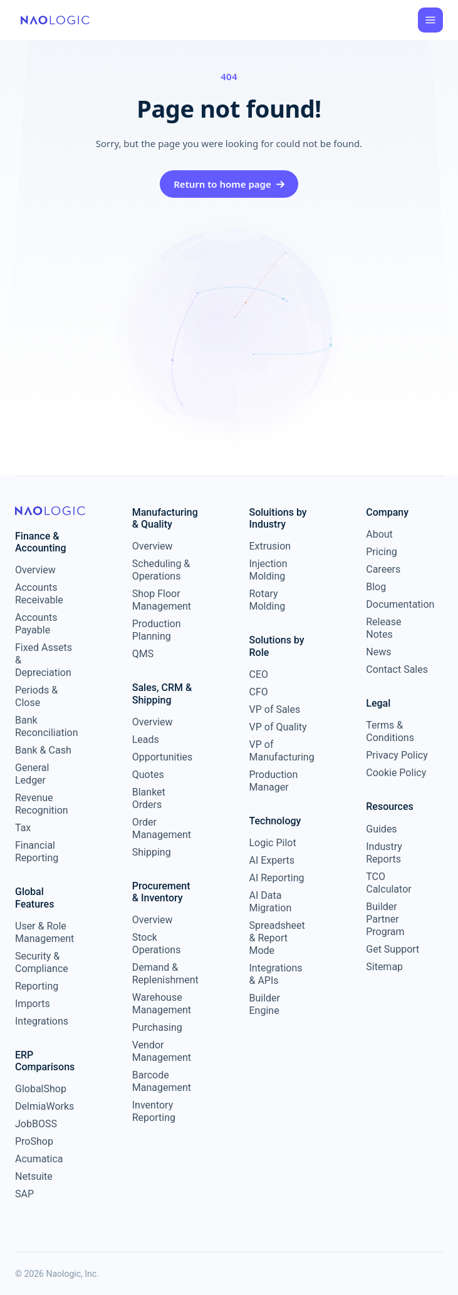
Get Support (392, 949)
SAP (24, 1194)
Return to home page (229, 184)
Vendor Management (161, 1051)
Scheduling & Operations (161, 570)
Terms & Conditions (390, 731)
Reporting (36, 986)
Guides (381, 829)
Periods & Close (36, 696)
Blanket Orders (148, 798)
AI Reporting (276, 878)
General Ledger (32, 774)
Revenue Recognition (41, 804)
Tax (23, 828)
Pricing (381, 552)
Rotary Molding (267, 600)
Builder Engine (265, 1004)
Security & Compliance (41, 962)
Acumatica (39, 1159)
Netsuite (34, 1176)
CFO (258, 692)
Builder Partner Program (385, 919)
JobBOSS (36, 1124)
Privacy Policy (397, 755)
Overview (35, 570)
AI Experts (272, 860)
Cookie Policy (396, 773)
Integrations (41, 1021)
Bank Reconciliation (46, 726)
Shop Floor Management (161, 600)
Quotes (148, 775)
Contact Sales (397, 669)
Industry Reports (384, 853)
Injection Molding (268, 570)
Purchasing (157, 1027)
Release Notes (383, 628)
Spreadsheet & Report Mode (277, 937)
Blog (376, 587)
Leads (145, 739)
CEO (259, 674)
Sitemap (384, 967)
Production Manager (273, 781)
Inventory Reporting (153, 1111)
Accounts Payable (36, 624)
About (379, 534)
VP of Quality (278, 727)
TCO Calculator (388, 883)
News (378, 652)
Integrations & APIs (276, 974)
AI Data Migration (270, 901)
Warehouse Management (161, 1003)
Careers (383, 569)
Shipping (151, 852)
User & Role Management (44, 932)
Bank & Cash (43, 750)
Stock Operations (156, 943)
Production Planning (156, 630)
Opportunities (162, 757)
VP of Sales (275, 709)
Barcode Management (161, 1081)
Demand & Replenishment (163, 973)
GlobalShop (40, 1089)
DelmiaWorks (44, 1106)
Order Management (161, 828)
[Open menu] (430, 20)
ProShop (34, 1141)
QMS (143, 654)
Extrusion (270, 546)
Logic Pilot (272, 843)
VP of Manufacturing (280, 751)
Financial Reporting (36, 851)
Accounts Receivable (39, 593)
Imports (32, 1004)
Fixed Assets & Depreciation (43, 660)
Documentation (397, 604)
